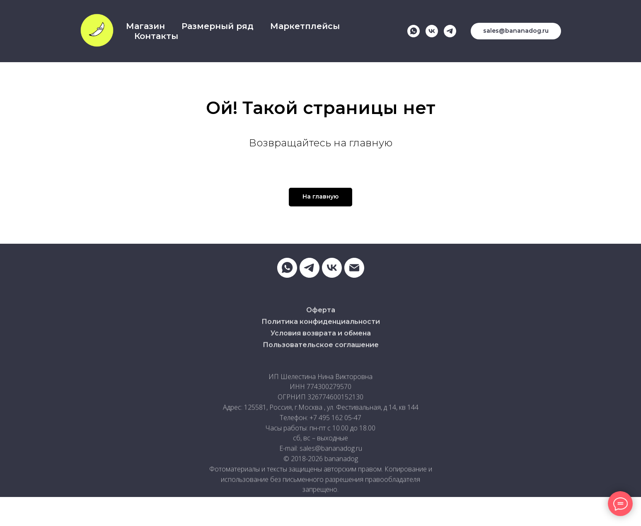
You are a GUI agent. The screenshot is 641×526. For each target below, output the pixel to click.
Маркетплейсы (305, 26)
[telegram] (450, 31)
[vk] (432, 31)
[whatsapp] (413, 31)
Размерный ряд (217, 26)
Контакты (156, 36)
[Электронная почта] (354, 268)
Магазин (145, 26)
